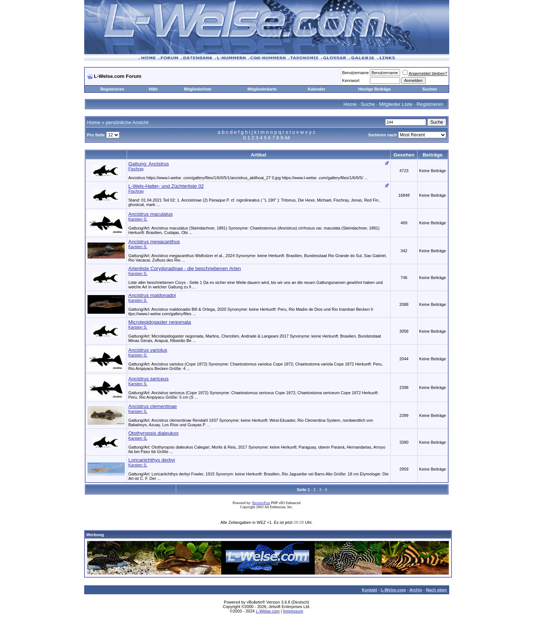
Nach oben (436, 590)
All (287, 137)
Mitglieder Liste (395, 104)
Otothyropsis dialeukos (154, 433)
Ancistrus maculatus (151, 214)
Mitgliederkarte (261, 89)
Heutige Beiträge (374, 89)
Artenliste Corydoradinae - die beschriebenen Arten (185, 268)
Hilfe (153, 89)
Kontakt (369, 590)
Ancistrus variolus (148, 350)
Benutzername (355, 72)
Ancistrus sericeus (149, 379)
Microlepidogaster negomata (160, 322)
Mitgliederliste (198, 89)
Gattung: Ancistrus (149, 164)
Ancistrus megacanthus (154, 241)
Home (350, 104)
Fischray (136, 169)
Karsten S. (138, 219)
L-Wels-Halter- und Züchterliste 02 (166, 186)
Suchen (429, 89)
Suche (368, 104)
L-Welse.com (393, 590)
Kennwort (350, 80)
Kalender (316, 89)
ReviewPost (261, 503)
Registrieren (112, 89)
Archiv (415, 590)
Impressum (293, 611)
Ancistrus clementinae (153, 406)
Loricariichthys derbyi (152, 460)
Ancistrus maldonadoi (152, 295)
